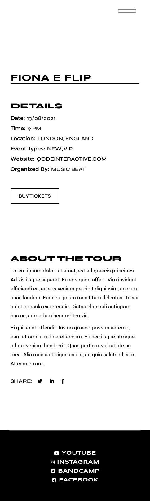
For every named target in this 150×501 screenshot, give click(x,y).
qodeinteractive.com (72, 159)
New (54, 149)
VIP (68, 149)
